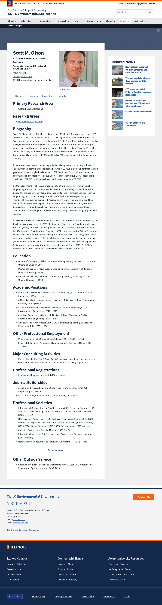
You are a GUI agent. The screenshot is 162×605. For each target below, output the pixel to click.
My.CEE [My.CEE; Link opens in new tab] (152, 3)
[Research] (63, 21)
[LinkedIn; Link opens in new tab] (21, 503)
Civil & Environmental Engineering (33, 496)
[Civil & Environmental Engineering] (32, 14)
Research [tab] (33, 95)
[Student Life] (94, 21)
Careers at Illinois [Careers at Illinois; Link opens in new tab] (15, 569)
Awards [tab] (62, 95)
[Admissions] (28, 21)
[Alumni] (111, 21)
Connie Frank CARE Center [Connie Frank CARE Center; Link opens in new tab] (121, 574)
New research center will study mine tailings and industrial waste (136, 69)
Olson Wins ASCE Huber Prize (138, 111)
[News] (78, 21)
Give (121, 3)
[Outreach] (140, 21)
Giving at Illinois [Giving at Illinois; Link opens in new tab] (65, 569)
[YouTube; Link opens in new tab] (25, 503)
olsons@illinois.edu (22, 76)
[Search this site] (131, 12)
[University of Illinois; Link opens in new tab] (16, 547)
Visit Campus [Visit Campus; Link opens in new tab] (13, 579)
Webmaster (109, 596)
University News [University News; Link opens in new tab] (15, 574)
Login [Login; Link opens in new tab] (127, 596)
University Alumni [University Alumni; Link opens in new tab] (66, 564)
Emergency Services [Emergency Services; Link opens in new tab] (118, 564)
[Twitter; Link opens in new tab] (8, 503)
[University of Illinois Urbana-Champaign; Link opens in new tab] (35, 3)
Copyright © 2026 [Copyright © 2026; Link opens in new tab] (63, 596)
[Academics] (46, 21)
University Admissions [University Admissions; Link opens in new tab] (17, 564)
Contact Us (143, 497)
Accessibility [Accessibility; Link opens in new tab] (88, 596)
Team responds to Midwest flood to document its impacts (138, 81)
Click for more (55, 450)
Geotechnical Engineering (30, 121)
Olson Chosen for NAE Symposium (135, 124)
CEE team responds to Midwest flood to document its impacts (138, 92)
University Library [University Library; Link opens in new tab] (116, 579)
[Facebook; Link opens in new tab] (17, 503)
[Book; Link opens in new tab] (30, 503)
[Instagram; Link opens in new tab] (12, 503)
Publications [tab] (48, 95)
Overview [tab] (19, 95)
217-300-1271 (19, 519)
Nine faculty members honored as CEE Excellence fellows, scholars (137, 103)
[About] (12, 21)
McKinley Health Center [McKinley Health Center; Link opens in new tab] (119, 569)
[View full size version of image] (158, 30)
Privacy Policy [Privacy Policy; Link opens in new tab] (38, 596)
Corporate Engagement (136, 3)
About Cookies (14, 596)
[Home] (10, 26)
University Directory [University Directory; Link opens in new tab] (67, 579)
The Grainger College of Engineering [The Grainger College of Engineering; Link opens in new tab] (27, 10)
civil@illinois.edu (20, 522)
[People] (125, 21)
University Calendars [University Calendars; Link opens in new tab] (68, 574)
